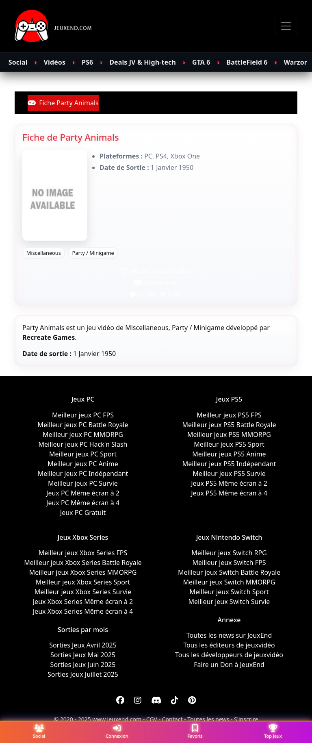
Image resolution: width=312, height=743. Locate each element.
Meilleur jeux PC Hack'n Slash (83, 444)
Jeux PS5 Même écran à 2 (229, 483)
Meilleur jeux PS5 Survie (229, 473)
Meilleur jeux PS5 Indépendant (229, 463)
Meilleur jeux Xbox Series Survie (83, 591)
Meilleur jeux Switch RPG (229, 552)
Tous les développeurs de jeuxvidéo (229, 654)
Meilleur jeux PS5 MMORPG (229, 434)
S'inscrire (246, 719)
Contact (172, 719)
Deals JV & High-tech (142, 62)
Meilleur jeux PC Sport (83, 454)
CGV (151, 719)
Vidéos (54, 62)
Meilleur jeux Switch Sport (229, 591)
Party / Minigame (93, 252)
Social (18, 62)
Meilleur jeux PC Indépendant (83, 473)
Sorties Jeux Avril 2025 (83, 645)
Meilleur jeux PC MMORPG (83, 434)
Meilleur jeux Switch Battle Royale (229, 572)
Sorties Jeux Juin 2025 (83, 664)
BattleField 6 (247, 62)
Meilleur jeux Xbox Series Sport (83, 582)
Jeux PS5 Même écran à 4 (229, 493)
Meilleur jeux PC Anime (83, 463)
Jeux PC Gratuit (83, 512)
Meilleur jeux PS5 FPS (229, 415)
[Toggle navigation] (286, 26)
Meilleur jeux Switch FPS (229, 562)
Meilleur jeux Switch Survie (229, 601)
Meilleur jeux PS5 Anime (229, 454)
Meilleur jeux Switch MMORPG (229, 582)
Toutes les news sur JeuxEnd (229, 635)
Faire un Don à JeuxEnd (229, 664)
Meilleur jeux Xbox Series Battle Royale (83, 562)
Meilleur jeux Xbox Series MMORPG (83, 572)
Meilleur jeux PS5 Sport (229, 444)
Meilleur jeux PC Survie (83, 483)
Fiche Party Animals (63, 102)
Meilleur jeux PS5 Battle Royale (229, 424)
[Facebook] (120, 700)
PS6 (87, 62)
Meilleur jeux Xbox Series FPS (83, 552)
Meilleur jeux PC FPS (83, 415)
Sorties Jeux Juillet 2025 (83, 674)
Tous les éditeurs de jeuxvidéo (229, 645)
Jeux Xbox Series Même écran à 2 (83, 601)
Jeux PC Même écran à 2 (82, 493)
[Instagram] (137, 700)
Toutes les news (208, 719)
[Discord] (156, 700)
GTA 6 (201, 62)
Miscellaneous (43, 252)
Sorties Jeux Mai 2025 (82, 654)
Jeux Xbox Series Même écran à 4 (83, 611)
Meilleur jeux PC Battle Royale (82, 424)
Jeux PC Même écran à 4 (82, 502)
